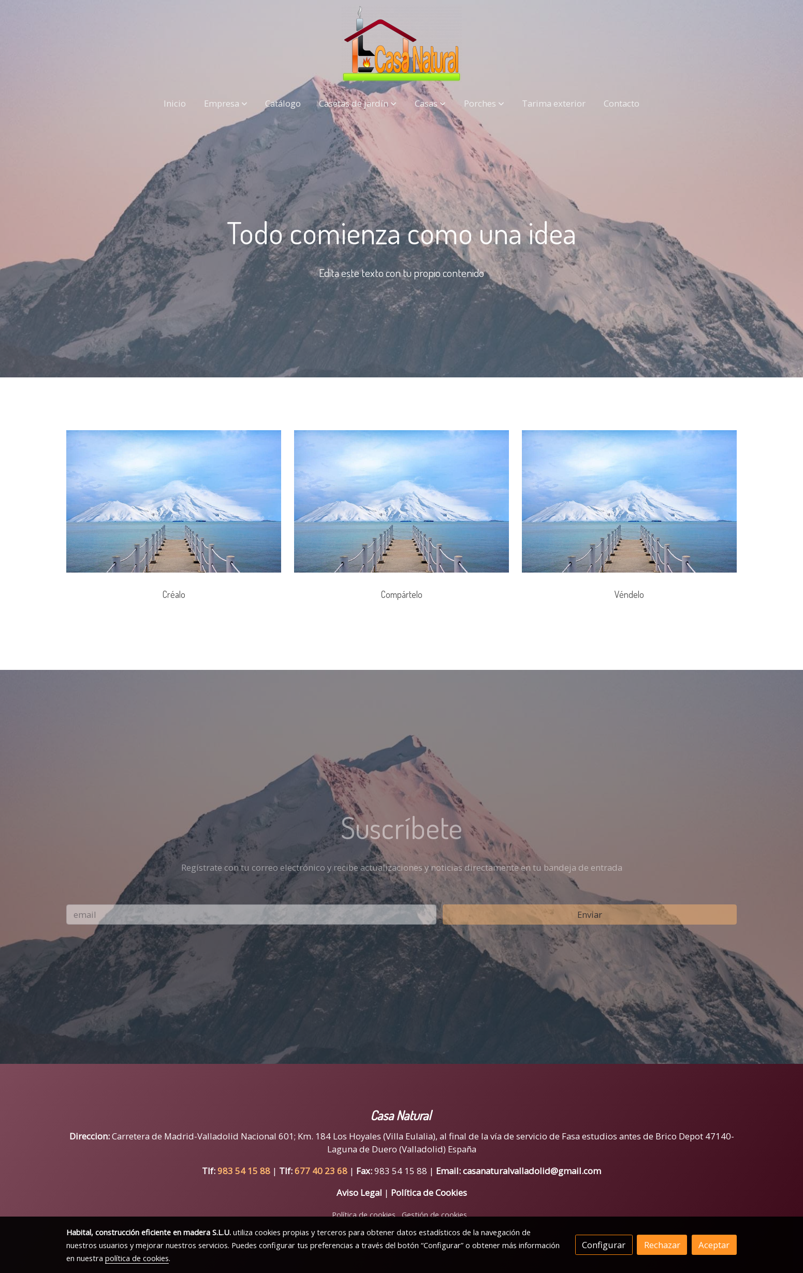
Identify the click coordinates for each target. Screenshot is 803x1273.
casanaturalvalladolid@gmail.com (532, 1171)
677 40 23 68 (322, 1171)
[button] (225, 103)
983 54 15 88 (243, 1171)
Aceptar (713, 1245)
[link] (401, 44)
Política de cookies (364, 1214)
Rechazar (662, 1245)
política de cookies (137, 1258)
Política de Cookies (429, 1192)
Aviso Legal (359, 1192)
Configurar (603, 1245)
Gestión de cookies (434, 1214)
